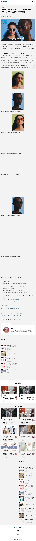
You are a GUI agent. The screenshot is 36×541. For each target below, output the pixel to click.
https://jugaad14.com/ (16, 299)
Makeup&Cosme (9, 349)
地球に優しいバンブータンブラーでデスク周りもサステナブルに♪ (12, 313)
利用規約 (18, 534)
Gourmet (30, 505)
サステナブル (6, 16)
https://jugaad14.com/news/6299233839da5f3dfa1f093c (10, 308)
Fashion (13, 354)
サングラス (9, 16)
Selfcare (30, 522)
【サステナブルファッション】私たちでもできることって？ (11, 315)
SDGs (3, 16)
